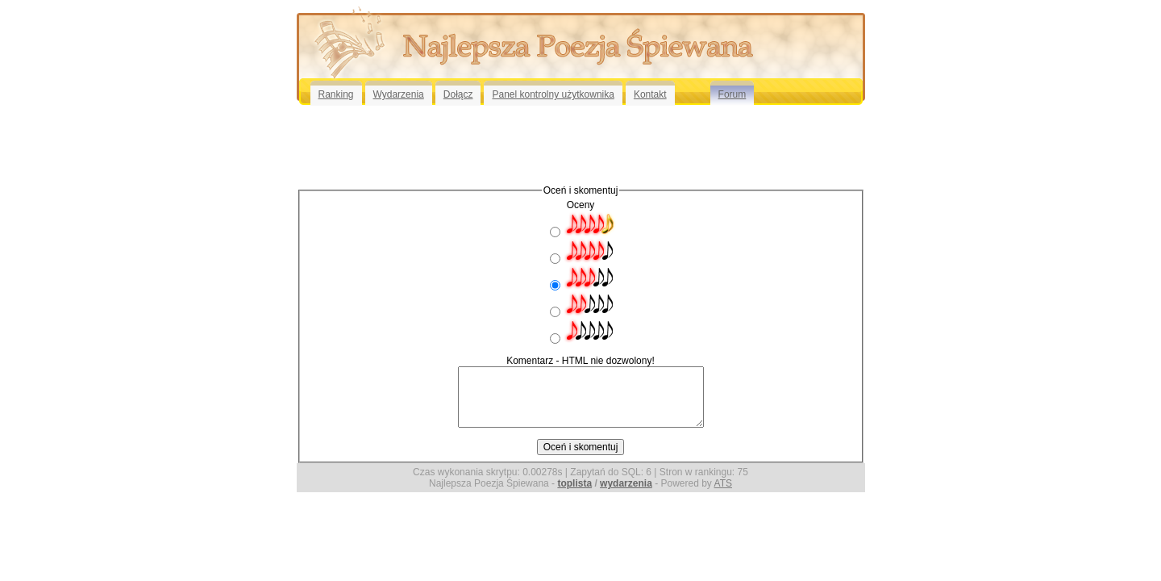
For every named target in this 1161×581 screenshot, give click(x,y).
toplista (574, 483)
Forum (732, 94)
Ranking (336, 94)
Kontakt (650, 94)
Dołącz (458, 94)
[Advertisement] (580, 144)
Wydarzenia (398, 94)
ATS (723, 483)
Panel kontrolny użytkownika (553, 94)
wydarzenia (626, 483)
